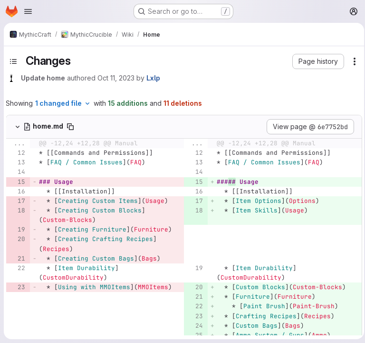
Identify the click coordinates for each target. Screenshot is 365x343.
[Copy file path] (70, 126)
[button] (315, 61)
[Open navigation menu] (28, 11)
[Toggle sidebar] (13, 61)
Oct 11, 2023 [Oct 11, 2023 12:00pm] (115, 78)
